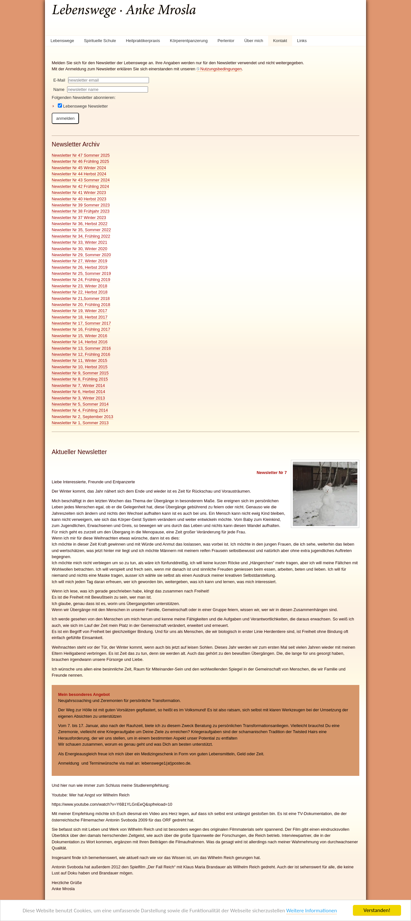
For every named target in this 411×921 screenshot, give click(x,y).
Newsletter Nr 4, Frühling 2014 (80, 410)
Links (302, 40)
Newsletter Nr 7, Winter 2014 (78, 385)
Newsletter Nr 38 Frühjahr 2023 (80, 211)
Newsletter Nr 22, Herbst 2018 (80, 292)
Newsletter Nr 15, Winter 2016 (79, 335)
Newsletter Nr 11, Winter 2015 (79, 360)
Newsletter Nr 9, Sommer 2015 (80, 373)
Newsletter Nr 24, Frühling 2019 (81, 279)
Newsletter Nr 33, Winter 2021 (79, 242)
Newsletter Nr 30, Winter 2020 (79, 248)
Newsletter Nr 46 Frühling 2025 (80, 161)
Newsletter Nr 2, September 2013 (82, 416)
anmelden (65, 118)
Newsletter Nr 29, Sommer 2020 (81, 254)
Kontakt (280, 40)
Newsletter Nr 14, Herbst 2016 (80, 341)
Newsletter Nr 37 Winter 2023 (79, 217)
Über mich (253, 40)
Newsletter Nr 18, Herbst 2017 (80, 317)
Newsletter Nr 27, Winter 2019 (79, 261)
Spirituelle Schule (100, 40)
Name (59, 89)
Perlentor (226, 40)
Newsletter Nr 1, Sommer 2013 (80, 422)
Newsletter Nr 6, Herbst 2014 (78, 391)
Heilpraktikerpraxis (143, 40)
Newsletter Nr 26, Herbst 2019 (80, 267)
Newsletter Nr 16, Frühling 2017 (81, 329)
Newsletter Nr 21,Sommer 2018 (81, 298)
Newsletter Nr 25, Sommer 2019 (81, 273)
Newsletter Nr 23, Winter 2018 (79, 286)
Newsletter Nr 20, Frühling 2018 (81, 304)
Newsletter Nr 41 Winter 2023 (79, 192)
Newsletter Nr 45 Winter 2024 (79, 167)
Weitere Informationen (311, 910)
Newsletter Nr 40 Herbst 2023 (79, 199)
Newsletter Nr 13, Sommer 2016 (81, 348)
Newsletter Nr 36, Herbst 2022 (80, 223)
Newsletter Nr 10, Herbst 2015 (80, 366)
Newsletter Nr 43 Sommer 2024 (81, 180)
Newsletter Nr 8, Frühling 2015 (80, 379)
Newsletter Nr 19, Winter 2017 (79, 310)
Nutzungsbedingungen (221, 68)
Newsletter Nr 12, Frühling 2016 (81, 354)
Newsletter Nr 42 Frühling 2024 (80, 186)
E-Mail (59, 80)
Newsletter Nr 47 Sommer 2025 (81, 155)
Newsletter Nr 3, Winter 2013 (78, 398)
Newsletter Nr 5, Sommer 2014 (80, 404)
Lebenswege (62, 40)
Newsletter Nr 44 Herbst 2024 (79, 173)
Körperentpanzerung (189, 40)
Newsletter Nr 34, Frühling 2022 (81, 236)
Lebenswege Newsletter (83, 106)
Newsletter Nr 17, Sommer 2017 (81, 323)
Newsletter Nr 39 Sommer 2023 (81, 205)
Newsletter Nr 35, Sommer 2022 (81, 229)
